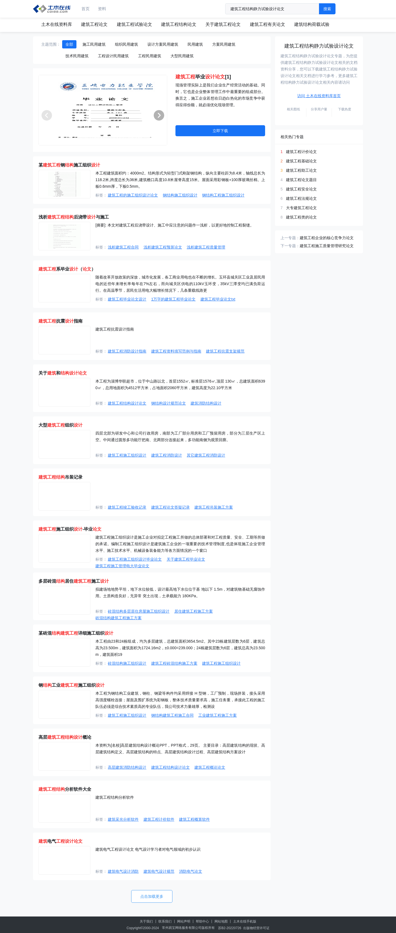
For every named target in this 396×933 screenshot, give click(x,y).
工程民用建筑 (149, 56)
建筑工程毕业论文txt (217, 299)
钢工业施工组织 (71, 685)
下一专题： (290, 246)
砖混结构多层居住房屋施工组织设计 (138, 611)
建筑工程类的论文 (301, 217)
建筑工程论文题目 (301, 180)
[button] (159, 115)
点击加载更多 (151, 896)
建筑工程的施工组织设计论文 (133, 195)
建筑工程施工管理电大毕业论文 (122, 566)
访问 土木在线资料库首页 (319, 96)
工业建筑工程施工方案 (217, 715)
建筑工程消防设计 (166, 455)
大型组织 (60, 425)
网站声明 (183, 921)
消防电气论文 (190, 871)
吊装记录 (60, 477)
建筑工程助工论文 (301, 170)
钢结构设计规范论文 (168, 403)
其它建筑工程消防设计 (206, 455)
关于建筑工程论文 (223, 24)
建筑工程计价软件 (159, 819)
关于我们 (146, 921)
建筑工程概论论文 (209, 767)
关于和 (62, 373)
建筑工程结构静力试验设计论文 (319, 46)
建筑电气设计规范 (159, 871)
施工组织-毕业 (69, 529)
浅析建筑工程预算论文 (163, 247)
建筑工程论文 (94, 24)
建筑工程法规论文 (301, 198)
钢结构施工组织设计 (180, 195)
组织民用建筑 (126, 44)
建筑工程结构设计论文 (127, 403)
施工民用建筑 (94, 44)
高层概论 (64, 737)
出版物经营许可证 (256, 928)
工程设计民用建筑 (113, 56)
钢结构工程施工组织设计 (223, 195)
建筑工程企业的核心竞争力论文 (327, 238)
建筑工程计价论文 (301, 151)
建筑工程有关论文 (267, 24)
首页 (85, 8)
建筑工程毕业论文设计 (127, 299)
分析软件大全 (64, 789)
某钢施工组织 (69, 165)
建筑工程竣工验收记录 (127, 507)
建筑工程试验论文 (134, 24)
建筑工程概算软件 (194, 819)
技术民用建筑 (77, 56)
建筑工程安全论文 (301, 189)
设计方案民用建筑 (162, 44)
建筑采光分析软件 (123, 819)
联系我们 (165, 921)
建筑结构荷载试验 (311, 24)
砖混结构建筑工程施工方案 (118, 618)
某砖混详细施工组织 (75, 633)
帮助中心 (202, 921)
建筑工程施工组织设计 (127, 455)
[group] (103, 110)
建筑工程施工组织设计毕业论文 (135, 559)
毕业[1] (203, 77)
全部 (69, 44)
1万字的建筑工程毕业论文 (173, 299)
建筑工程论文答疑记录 (170, 507)
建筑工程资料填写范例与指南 (176, 351)
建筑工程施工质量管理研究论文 (327, 246)
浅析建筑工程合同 (123, 247)
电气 (60, 841)
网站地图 (221, 921)
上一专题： (290, 238)
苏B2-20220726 (229, 928)
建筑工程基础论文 (301, 161)
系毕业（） (67, 269)
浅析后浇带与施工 (73, 217)
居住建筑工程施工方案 (193, 611)
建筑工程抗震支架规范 (225, 351)
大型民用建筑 (182, 56)
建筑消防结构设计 (206, 403)
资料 (102, 8)
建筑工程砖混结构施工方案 (174, 663)
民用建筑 (195, 44)
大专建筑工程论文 (301, 208)
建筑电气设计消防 (123, 871)
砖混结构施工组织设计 (127, 663)
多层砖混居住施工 (73, 581)
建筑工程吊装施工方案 (213, 507)
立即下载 (220, 131)
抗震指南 (60, 321)
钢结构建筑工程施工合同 (172, 715)
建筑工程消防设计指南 (127, 351)
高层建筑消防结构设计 (127, 767)
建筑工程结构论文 (178, 24)
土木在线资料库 (56, 24)
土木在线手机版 (244, 921)
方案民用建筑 (223, 44)
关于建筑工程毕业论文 (186, 559)
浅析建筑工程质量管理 (206, 247)
